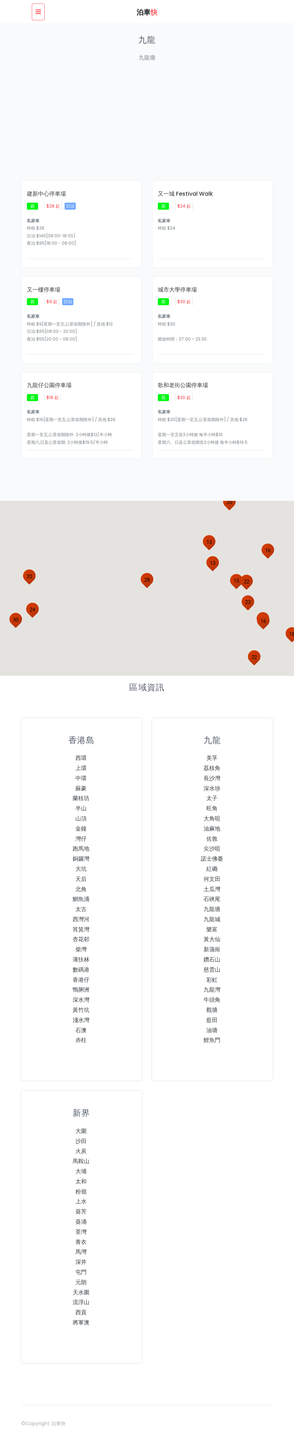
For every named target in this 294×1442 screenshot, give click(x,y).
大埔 (81, 1171)
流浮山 (81, 1302)
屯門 (81, 1272)
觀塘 (212, 1010)
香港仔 (81, 980)
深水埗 (212, 788)
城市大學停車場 (177, 290)
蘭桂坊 (81, 798)
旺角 (212, 808)
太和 (81, 1181)
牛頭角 (212, 1000)
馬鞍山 (81, 1161)
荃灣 (81, 1232)
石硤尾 (212, 899)
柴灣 (81, 949)
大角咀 (212, 818)
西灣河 (81, 919)
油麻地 (212, 829)
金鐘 (81, 829)
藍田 (212, 1020)
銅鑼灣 (81, 859)
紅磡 (212, 869)
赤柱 (81, 1040)
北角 (81, 889)
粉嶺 (81, 1192)
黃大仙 (212, 939)
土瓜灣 (212, 889)
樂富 (212, 929)
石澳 (81, 1030)
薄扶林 (81, 959)
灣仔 (81, 839)
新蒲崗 (212, 949)
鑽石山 (212, 959)
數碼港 (81, 970)
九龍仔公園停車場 (49, 385)
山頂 (81, 818)
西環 (81, 758)
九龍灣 (212, 990)
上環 (81, 768)
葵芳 (81, 1212)
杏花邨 (81, 939)
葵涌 (81, 1222)
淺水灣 (81, 1020)
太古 (81, 909)
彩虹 (212, 980)
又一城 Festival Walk (185, 194)
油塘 (212, 1030)
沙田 (81, 1141)
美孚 (212, 758)
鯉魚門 (212, 1040)
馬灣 (81, 1252)
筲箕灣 (81, 929)
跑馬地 (81, 849)
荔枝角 (212, 768)
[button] (236, 581)
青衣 (81, 1242)
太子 (212, 798)
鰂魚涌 (81, 899)
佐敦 (212, 839)
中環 (81, 778)
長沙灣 (212, 778)
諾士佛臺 (212, 859)
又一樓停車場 (43, 290)
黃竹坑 (81, 1010)
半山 (81, 808)
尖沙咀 (212, 849)
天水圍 (81, 1292)
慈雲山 (212, 970)
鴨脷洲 (81, 990)
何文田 (212, 879)
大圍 (81, 1131)
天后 (81, 879)
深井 (81, 1262)
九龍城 (212, 919)
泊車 (147, 12)
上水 (81, 1201)
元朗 (81, 1282)
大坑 (81, 869)
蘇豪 (81, 788)
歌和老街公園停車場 (183, 385)
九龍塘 (212, 909)
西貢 (81, 1312)
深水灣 (81, 1000)
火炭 (81, 1151)
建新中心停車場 (46, 194)
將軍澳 (81, 1322)
